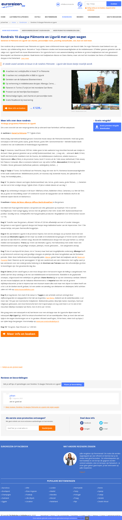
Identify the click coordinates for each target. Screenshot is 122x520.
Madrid (52, 491)
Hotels (37, 17)
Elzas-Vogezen (31, 491)
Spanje (100, 491)
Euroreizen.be (13, 5)
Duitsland (5, 498)
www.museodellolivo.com (24, 289)
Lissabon (29, 501)
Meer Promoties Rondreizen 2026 (66, 30)
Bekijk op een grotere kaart (12, 367)
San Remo (50, 298)
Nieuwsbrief (44, 516)
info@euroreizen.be (67, 4)
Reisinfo (80, 17)
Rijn (75, 501)
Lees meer (25, 58)
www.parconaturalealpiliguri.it (47, 321)
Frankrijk (29, 495)
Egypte (4, 501)
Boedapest (6, 491)
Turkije (100, 495)
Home (3, 17)
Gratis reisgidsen (114, 17)
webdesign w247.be (114, 516)
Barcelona (5, 488)
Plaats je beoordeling (73, 384)
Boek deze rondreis (10, 30)
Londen (53, 488)
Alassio (48, 257)
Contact (102, 516)
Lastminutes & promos (19, 17)
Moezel (53, 498)
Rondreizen (67, 17)
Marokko (53, 495)
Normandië (78, 488)
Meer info (81, 518)
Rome (100, 488)
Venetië (101, 498)
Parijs (76, 491)
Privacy (53, 516)
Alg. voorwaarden (63, 516)
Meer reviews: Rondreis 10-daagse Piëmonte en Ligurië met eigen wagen (32, 407)
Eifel (27, 488)
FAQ (89, 516)
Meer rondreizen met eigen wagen (36, 30)
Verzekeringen (94, 17)
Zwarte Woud (103, 501)
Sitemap (95, 516)
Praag (76, 498)
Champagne (6, 495)
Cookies (83, 516)
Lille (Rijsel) (30, 498)
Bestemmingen (51, 17)
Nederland (54, 501)
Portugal (77, 495)
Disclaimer (74, 516)
